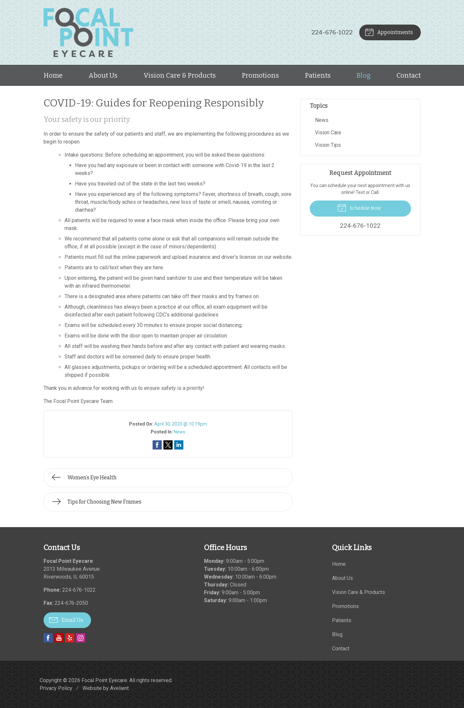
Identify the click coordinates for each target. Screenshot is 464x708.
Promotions (260, 75)
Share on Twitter (168, 445)
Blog (364, 75)
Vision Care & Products (179, 75)
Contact (409, 75)
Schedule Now (359, 207)
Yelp (69, 637)
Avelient (119, 688)
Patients (318, 75)
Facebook (48, 637)
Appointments (389, 31)
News (179, 431)
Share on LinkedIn (178, 445)
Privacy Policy (56, 688)
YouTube (59, 637)
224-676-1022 (332, 32)
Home (53, 75)
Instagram (80, 637)
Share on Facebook (157, 445)
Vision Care (328, 132)
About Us (103, 75)
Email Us (66, 619)
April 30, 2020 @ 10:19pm (180, 424)
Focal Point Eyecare (104, 680)
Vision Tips (328, 145)
